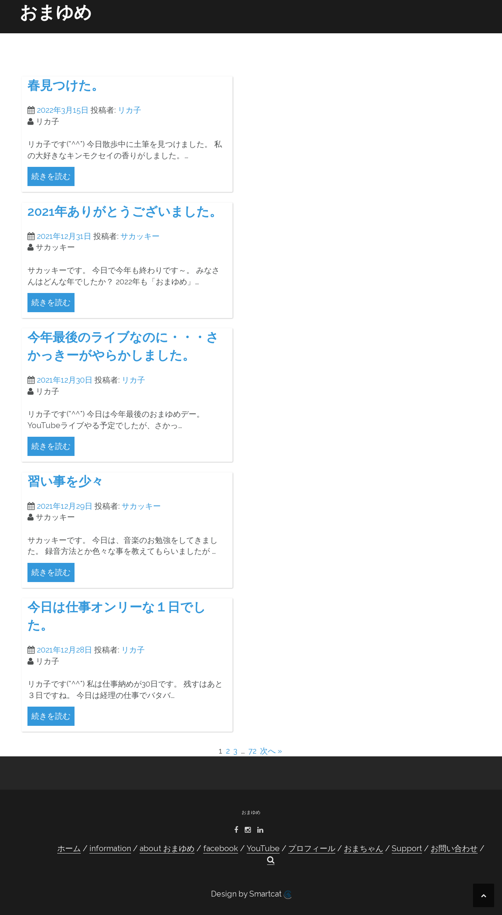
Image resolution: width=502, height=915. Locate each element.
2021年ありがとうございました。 (124, 211)
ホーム (107, 36)
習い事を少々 (65, 481)
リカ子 (129, 110)
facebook (237, 36)
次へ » (271, 751)
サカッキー (140, 236)
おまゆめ (56, 12)
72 (252, 751)
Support (402, 36)
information (143, 36)
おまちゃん (366, 36)
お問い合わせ (441, 36)
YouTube (275, 36)
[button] (470, 37)
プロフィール (314, 36)
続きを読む (51, 176)
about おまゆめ (192, 36)
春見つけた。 (65, 85)
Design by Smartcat (251, 894)
